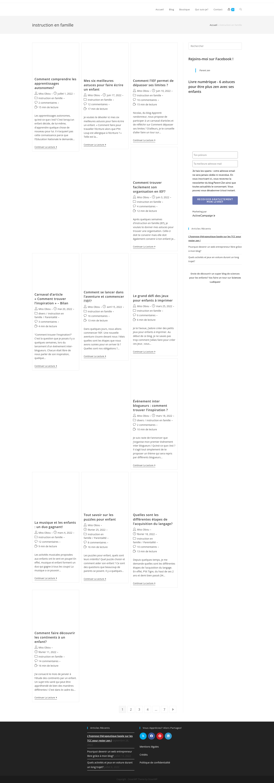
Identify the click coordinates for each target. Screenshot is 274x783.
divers (42, 313)
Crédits (144, 754)
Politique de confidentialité (155, 762)
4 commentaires (146, 206)
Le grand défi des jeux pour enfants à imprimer (153, 298)
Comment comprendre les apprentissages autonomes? (56, 83)
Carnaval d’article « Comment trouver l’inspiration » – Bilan (51, 298)
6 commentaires (146, 315)
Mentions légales (149, 746)
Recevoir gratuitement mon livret (215, 200)
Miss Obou (45, 93)
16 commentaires (147, 100)
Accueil (213, 25)
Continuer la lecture (46, 147)
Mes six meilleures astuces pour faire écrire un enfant (103, 85)
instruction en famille (51, 98)
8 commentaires (97, 542)
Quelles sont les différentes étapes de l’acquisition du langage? (153, 519)
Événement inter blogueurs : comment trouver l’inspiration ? (150, 405)
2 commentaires (48, 102)
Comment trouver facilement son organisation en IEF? (149, 186)
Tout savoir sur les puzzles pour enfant (100, 517)
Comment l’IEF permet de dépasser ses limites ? (153, 83)
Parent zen (204, 70)
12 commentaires (98, 104)
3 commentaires (48, 321)
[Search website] (240, 9)
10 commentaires (147, 546)
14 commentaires (49, 661)
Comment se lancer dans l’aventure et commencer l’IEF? (104, 296)
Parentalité (51, 317)
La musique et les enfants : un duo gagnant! (55, 524)
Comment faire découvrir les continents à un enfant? (55, 637)
